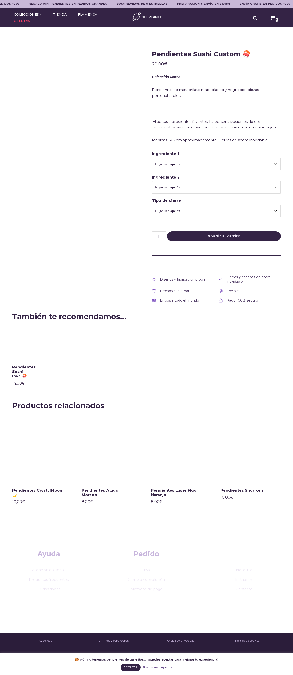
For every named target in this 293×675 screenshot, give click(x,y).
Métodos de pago (146, 598)
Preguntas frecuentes (49, 588)
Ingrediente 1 (165, 159)
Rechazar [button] (151, 667)
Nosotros (244, 578)
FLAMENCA (89, 14)
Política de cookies (247, 650)
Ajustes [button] (166, 667)
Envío (146, 578)
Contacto (244, 598)
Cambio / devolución (146, 588)
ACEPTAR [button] (130, 667)
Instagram (244, 588)
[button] (41, 14)
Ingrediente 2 (166, 182)
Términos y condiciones (113, 650)
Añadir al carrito (224, 242)
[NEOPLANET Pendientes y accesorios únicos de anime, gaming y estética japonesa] (146, 18)
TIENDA (60, 14)
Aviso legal (46, 650)
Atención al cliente (48, 578)
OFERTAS (22, 21)
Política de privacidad (180, 650)
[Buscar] (255, 18)
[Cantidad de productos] (159, 242)
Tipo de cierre (166, 206)
